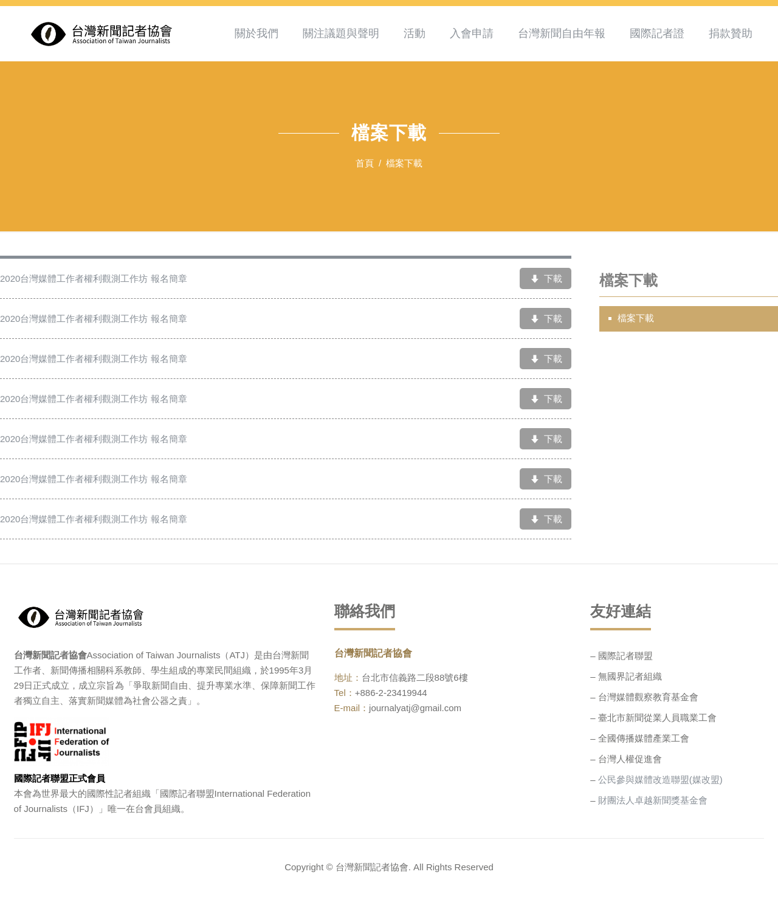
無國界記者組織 (630, 676)
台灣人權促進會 (630, 759)
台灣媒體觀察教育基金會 (648, 697)
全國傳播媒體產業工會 (643, 738)
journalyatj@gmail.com (415, 708)
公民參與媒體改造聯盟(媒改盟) (660, 779)
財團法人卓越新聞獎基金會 (652, 800)
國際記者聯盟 (625, 655)
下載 (545, 279)
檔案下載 (636, 318)
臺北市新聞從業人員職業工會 (657, 717)
